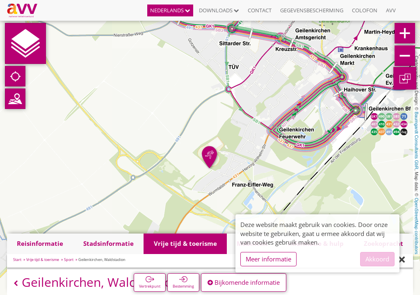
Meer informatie (268, 259)
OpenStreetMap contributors (416, 225)
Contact (260, 10)
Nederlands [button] (170, 10)
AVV (391, 10)
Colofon (364, 10)
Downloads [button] (219, 10)
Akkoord (377, 259)
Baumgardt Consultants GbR (416, 141)
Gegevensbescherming (311, 10)
